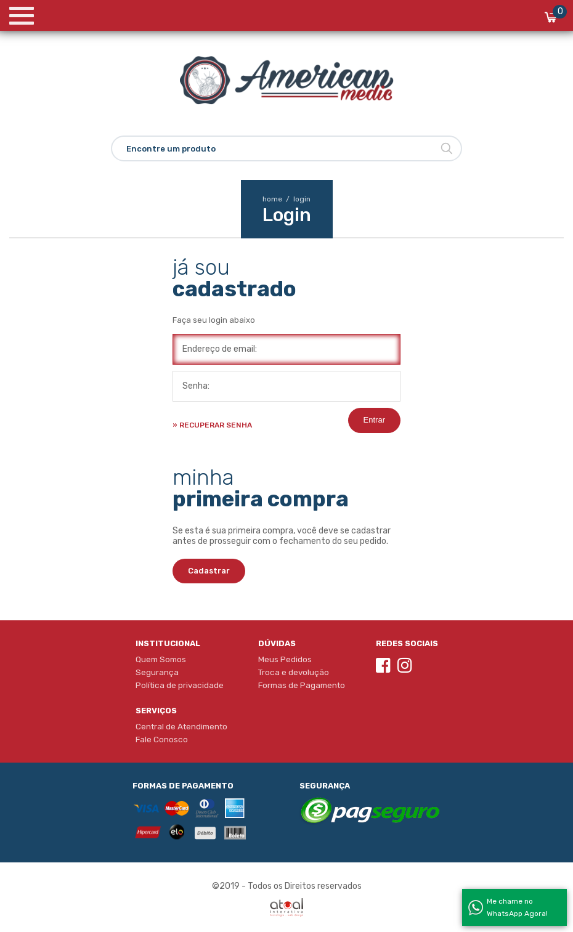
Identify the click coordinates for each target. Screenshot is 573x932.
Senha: (195, 386)
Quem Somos (161, 659)
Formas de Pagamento (301, 685)
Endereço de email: (219, 349)
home (276, 199)
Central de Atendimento (181, 726)
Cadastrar (209, 570)
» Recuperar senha (212, 425)
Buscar (446, 148)
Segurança (157, 672)
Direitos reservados (323, 886)
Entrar (374, 419)
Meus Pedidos (285, 659)
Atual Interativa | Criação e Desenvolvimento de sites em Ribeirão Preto (286, 907)
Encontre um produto (171, 148)
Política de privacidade (180, 685)
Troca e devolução (293, 672)
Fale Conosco (162, 739)
